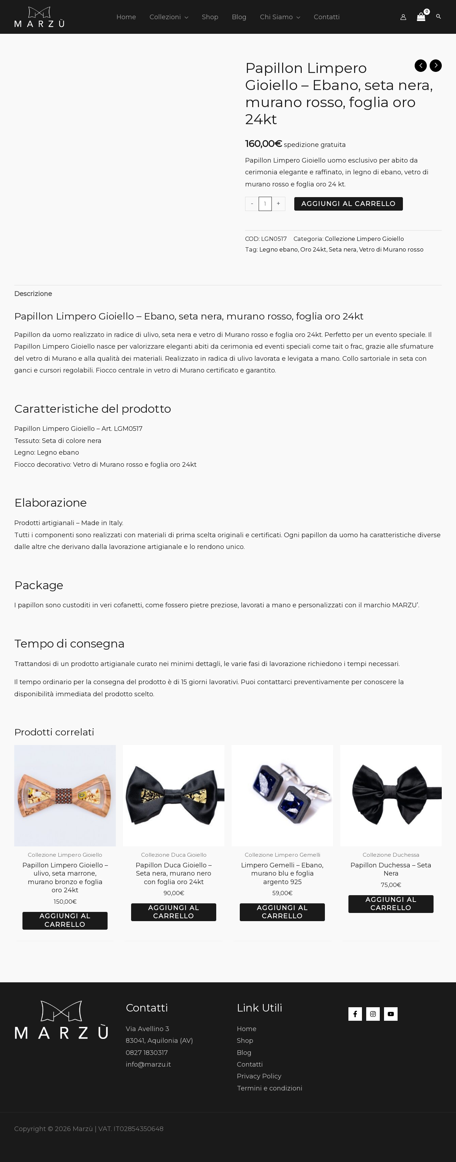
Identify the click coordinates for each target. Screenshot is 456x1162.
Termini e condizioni (269, 1088)
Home (246, 1028)
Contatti (250, 1064)
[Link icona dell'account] (403, 17)
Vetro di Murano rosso (391, 249)
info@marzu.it (148, 1064)
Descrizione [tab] (33, 294)
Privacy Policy (259, 1076)
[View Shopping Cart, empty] (421, 17)
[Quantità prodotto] (265, 204)
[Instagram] (373, 1013)
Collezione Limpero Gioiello (364, 238)
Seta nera (343, 249)
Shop (245, 1040)
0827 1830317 (147, 1052)
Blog (244, 1052)
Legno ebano (278, 249)
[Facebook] (355, 1013)
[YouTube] (391, 1013)
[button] (186, 17)
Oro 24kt (313, 249)
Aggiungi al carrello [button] (65, 920)
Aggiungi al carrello (348, 204)
